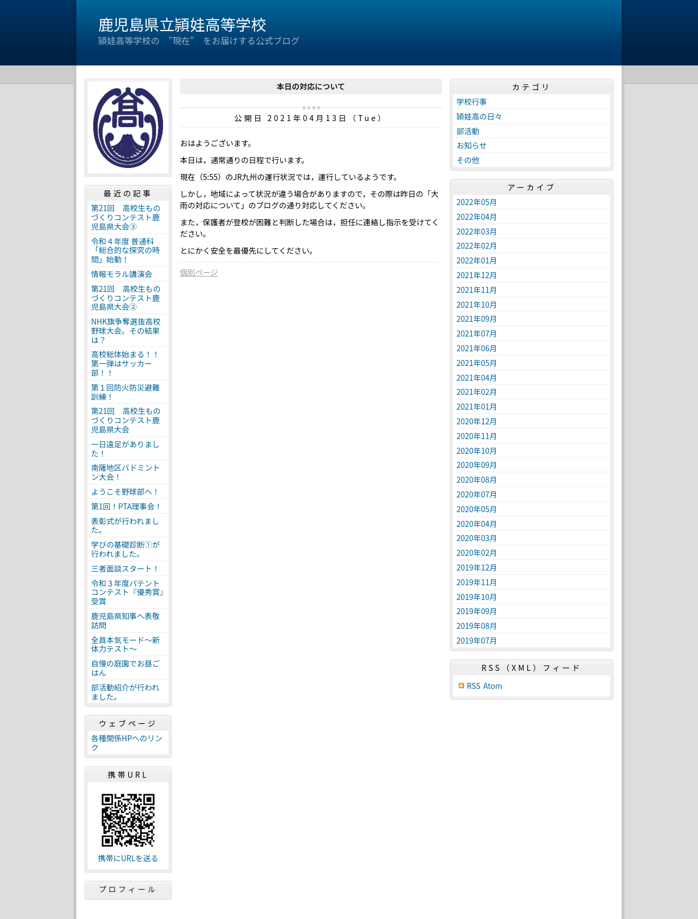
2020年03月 (476, 537)
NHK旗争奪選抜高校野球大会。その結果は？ (125, 330)
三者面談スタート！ (125, 568)
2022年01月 (476, 260)
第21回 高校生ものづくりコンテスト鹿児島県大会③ (126, 217)
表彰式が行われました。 (125, 525)
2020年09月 (476, 464)
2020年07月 (476, 494)
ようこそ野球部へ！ (125, 491)
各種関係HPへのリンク (127, 742)
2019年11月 (476, 581)
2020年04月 (476, 523)
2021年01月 (476, 406)
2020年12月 (476, 421)
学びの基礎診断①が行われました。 (125, 549)
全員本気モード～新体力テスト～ (125, 644)
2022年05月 (476, 201)
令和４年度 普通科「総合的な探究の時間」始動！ (125, 250)
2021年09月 (476, 318)
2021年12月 (476, 274)
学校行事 (471, 101)
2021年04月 (476, 377)
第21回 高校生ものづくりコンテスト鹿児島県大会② (126, 298)
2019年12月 (476, 567)
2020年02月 (476, 552)
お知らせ (471, 145)
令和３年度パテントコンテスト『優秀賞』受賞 (127, 592)
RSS (473, 686)
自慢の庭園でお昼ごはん (125, 668)
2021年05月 (476, 362)
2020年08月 (476, 479)
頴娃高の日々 (479, 116)
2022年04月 (476, 216)
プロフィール (128, 889)
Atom (492, 686)
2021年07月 (476, 333)
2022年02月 (476, 245)
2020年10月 (476, 450)
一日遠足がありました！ (125, 449)
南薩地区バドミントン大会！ (125, 472)
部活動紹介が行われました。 (125, 692)
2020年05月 (476, 508)
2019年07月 (476, 640)
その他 (467, 159)
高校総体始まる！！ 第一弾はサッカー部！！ (129, 363)
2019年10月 (476, 596)
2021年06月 (476, 348)
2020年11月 (476, 435)
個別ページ (199, 272)
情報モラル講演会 (121, 273)
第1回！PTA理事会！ (126, 506)
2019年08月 (476, 625)
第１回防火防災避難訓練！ (125, 392)
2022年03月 (476, 231)
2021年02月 (476, 391)
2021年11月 (476, 289)
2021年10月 (476, 304)
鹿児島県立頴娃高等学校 (182, 24)
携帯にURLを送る (128, 858)
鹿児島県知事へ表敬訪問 (125, 620)
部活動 (467, 130)
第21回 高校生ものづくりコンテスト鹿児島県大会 (126, 420)
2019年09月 (476, 610)
